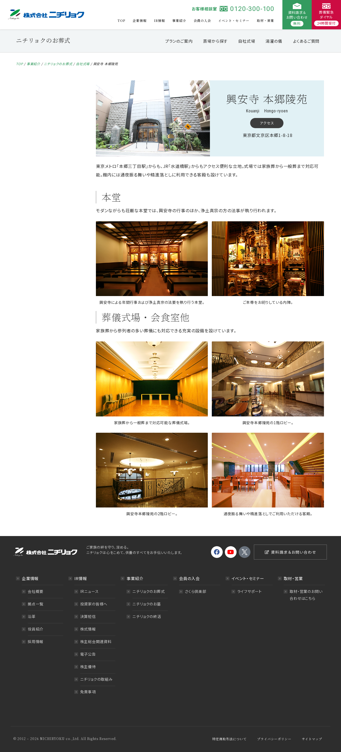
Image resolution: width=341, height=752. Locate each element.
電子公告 (88, 654)
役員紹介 (35, 629)
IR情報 (159, 20)
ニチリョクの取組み (96, 679)
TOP (121, 20)
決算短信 (88, 616)
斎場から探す (215, 41)
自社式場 (246, 41)
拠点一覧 (35, 604)
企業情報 (140, 20)
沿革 (32, 616)
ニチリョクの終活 (146, 616)
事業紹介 (179, 20)
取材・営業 (265, 20)
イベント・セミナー (233, 20)
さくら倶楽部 (195, 591)
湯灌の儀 (274, 41)
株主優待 (88, 666)
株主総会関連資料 (96, 641)
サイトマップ (312, 739)
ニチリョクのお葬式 (58, 63)
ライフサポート (249, 591)
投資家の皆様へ (94, 604)
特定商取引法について (229, 739)
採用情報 (35, 641)
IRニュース (89, 591)
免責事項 (88, 691)
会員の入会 (202, 20)
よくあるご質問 (306, 41)
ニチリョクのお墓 (146, 604)
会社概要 (35, 591)
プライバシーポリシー (274, 739)
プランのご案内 (179, 41)
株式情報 (88, 629)
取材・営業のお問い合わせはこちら (306, 595)
